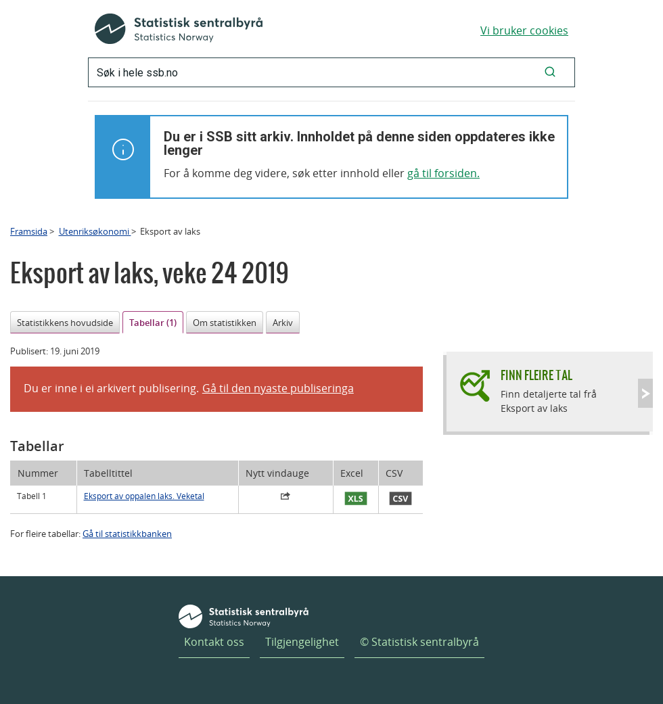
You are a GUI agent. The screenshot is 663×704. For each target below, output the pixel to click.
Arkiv (283, 322)
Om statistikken (224, 322)
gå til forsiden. (443, 173)
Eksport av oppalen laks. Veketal (144, 496)
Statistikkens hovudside (65, 322)
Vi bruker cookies (524, 30)
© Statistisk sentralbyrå (419, 641)
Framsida (28, 231)
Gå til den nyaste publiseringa (278, 388)
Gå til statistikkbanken (127, 533)
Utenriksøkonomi (95, 231)
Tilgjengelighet (302, 641)
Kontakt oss (214, 641)
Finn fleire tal (536, 375)
